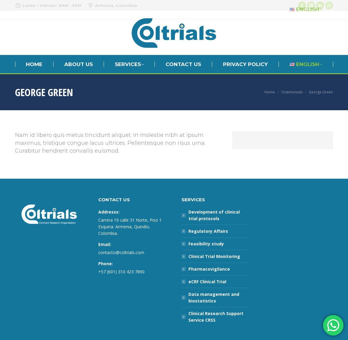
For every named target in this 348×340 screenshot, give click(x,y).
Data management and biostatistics (213, 297)
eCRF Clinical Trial (207, 281)
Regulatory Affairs (208, 231)
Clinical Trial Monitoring (214, 256)
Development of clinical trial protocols (214, 215)
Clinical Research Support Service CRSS (215, 317)
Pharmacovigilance (209, 269)
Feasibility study (206, 244)
